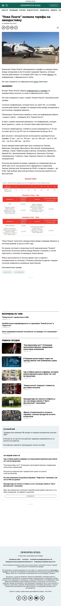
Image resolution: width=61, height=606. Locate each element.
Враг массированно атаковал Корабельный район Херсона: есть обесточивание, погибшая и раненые (30, 491)
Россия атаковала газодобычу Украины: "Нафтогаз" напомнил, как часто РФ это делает (30, 479)
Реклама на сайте (15, 559)
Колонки (22, 10)
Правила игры (44, 10)
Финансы (54, 10)
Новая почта (7, 272)
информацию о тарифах (37, 91)
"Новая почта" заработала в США (15, 317)
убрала (50, 74)
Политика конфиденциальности (41, 559)
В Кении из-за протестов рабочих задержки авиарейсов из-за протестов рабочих (29, 440)
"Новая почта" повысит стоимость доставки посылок (39, 386)
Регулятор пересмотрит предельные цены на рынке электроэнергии (25, 472)
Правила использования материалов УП (19, 562)
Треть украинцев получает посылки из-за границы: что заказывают (29, 332)
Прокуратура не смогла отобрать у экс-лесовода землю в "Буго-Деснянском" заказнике (39, 401)
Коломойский (19, 272)
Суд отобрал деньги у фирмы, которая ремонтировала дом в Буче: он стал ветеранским (40, 374)
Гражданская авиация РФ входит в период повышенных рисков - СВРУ (30, 434)
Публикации (13, 10)
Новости (5, 10)
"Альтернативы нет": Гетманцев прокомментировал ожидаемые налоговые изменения (38, 347)
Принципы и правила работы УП (44, 562)
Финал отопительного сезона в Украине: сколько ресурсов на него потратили (39, 414)
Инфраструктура (32, 10)
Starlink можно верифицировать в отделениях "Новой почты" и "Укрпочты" (28, 324)
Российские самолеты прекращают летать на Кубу (24, 445)
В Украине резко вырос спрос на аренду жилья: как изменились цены (40, 359)
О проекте (25, 559)
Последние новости (11, 455)
